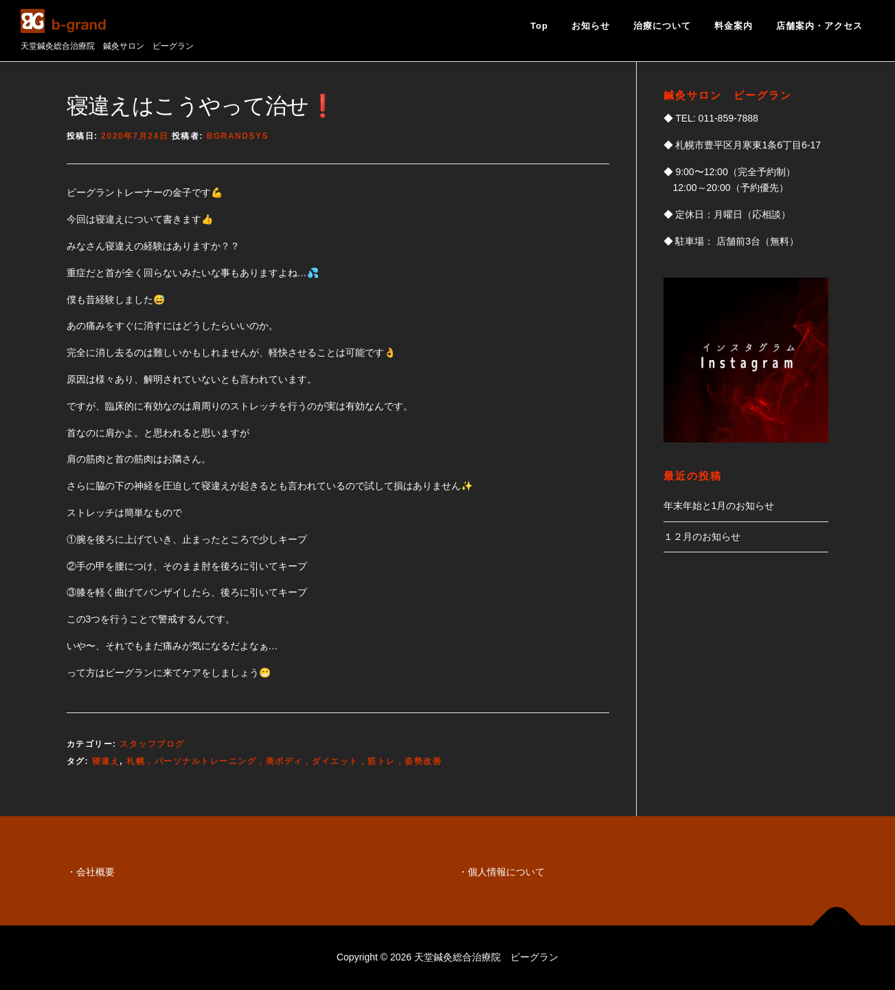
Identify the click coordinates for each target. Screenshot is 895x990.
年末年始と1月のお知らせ (719, 505)
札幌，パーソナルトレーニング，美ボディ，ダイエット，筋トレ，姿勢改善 (284, 761)
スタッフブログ (152, 744)
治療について (662, 26)
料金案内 (733, 26)
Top (539, 26)
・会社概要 (91, 871)
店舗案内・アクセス (819, 26)
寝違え (106, 761)
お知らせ (590, 26)
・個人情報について (501, 871)
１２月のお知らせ (702, 536)
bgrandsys (238, 136)
